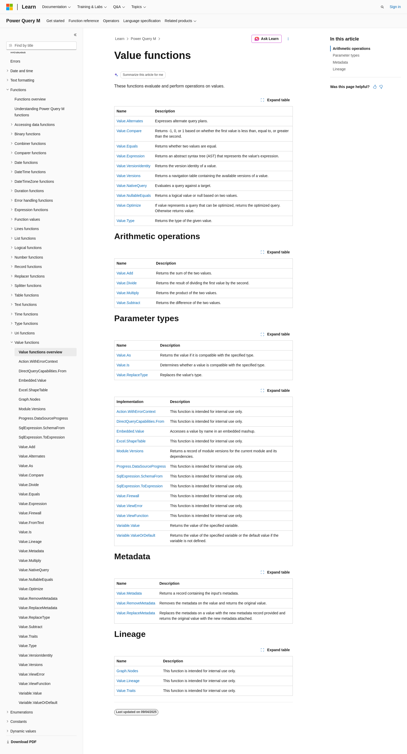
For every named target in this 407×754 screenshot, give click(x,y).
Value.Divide (127, 283)
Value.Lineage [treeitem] (30, 529)
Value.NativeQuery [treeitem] (34, 558)
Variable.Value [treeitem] (30, 681)
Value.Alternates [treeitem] (32, 444)
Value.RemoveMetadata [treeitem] (38, 586)
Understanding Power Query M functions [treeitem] (39, 100)
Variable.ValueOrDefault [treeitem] (38, 690)
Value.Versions (128, 176)
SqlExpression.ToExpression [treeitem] (42, 425)
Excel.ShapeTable (131, 441)
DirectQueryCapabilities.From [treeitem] (42, 359)
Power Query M (143, 39)
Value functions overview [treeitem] (40, 340)
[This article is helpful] (375, 87)
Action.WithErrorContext (136, 411)
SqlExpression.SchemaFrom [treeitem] (42, 416)
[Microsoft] (9, 7)
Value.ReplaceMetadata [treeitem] (38, 596)
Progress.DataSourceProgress (141, 466)
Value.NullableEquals (134, 195)
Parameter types (346, 55)
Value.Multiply (128, 293)
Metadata (340, 62)
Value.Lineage (128, 681)
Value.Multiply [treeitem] (30, 548)
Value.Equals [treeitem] (29, 482)
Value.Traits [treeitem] (28, 624)
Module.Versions (130, 451)
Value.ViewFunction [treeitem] (34, 671)
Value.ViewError (130, 506)
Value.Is (123, 365)
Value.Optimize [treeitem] (31, 577)
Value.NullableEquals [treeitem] (36, 567)
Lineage (339, 69)
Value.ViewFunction (132, 516)
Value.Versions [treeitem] (31, 652)
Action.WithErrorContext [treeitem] (38, 349)
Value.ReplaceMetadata (136, 613)
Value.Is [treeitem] (25, 520)
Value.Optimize (129, 205)
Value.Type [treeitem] (28, 633)
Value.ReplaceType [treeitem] (34, 605)
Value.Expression (131, 156)
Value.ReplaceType (132, 375)
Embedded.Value (130, 431)
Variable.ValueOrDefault (136, 535)
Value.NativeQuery (132, 186)
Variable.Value (128, 525)
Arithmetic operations (351, 48)
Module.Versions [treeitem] (32, 397)
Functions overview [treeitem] (30, 87)
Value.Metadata (129, 593)
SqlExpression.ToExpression (139, 486)
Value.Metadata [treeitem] (31, 539)
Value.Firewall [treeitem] (30, 501)
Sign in (395, 7)
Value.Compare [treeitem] (31, 463)
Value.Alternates (130, 121)
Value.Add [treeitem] (27, 435)
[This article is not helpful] (381, 87)
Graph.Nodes (127, 671)
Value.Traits (126, 691)
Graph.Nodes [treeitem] (29, 387)
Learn (120, 39)
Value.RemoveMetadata (136, 603)
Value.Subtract (128, 303)
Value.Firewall (128, 496)
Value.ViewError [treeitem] (32, 662)
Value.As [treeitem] (26, 454)
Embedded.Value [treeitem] (32, 368)
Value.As (124, 355)
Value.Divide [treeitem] (29, 472)
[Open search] (382, 7)
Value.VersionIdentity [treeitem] (36, 643)
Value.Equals (127, 146)
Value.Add (125, 273)
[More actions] (288, 39)
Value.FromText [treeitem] (31, 510)
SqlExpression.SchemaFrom (139, 476)
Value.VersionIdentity (134, 166)
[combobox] (41, 46)
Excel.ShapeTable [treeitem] (33, 378)
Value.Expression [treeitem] (33, 491)
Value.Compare (129, 131)
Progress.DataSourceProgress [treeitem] (43, 406)
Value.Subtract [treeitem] (30, 614)
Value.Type (125, 221)
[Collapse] (75, 34)
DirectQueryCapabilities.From (140, 421)
